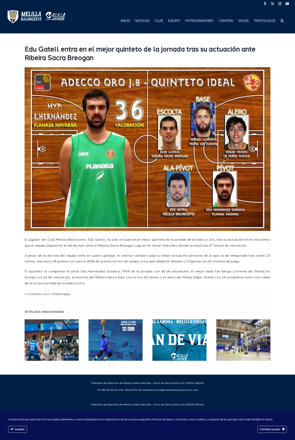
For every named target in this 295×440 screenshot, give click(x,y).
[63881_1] (147, 149)
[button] (282, 20)
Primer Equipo (61, 294)
